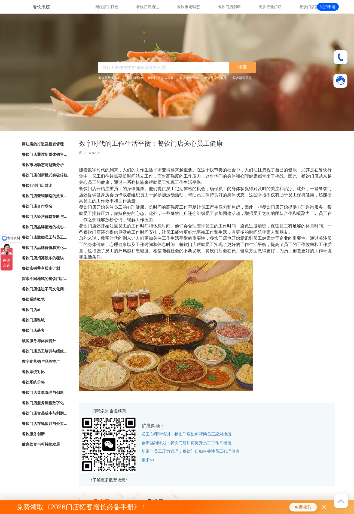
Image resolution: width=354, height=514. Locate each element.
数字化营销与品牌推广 (41, 361)
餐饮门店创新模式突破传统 (231, 7)
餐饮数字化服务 (215, 78)
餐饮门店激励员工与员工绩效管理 (45, 237)
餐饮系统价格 (33, 382)
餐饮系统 (41, 7)
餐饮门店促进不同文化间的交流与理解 (45, 289)
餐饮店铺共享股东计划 (41, 268)
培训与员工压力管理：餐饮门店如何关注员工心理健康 (191, 451)
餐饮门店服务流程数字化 (43, 403)
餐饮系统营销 (189, 78)
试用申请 (327, 7)
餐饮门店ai (31, 310)
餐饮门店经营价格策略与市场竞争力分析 (45, 216)
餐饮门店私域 (33, 320)
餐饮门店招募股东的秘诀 (43, 258)
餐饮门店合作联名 (37, 206)
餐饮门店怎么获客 (161, 78)
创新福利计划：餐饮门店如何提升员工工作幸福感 (186, 442)
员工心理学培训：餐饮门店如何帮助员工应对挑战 (186, 434)
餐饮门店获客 (33, 330)
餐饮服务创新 (33, 434)
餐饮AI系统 (134, 78)
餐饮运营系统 (242, 78)
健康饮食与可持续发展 (41, 444)
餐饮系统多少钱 (109, 78)
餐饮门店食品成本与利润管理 (45, 413)
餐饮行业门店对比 (272, 7)
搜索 (242, 67)
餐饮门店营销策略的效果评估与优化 (313, 7)
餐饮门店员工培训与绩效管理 (45, 351)
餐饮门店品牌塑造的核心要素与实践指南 (45, 227)
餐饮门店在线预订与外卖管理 (45, 423)
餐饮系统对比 (33, 372)
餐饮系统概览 (33, 299)
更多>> (148, 460)
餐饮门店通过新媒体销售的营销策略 (149, 7)
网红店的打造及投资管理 (109, 7)
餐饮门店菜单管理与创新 (43, 392)
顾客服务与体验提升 (39, 341)
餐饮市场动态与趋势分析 (190, 7)
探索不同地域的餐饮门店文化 (45, 278)
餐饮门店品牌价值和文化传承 (45, 247)
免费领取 (303, 507)
